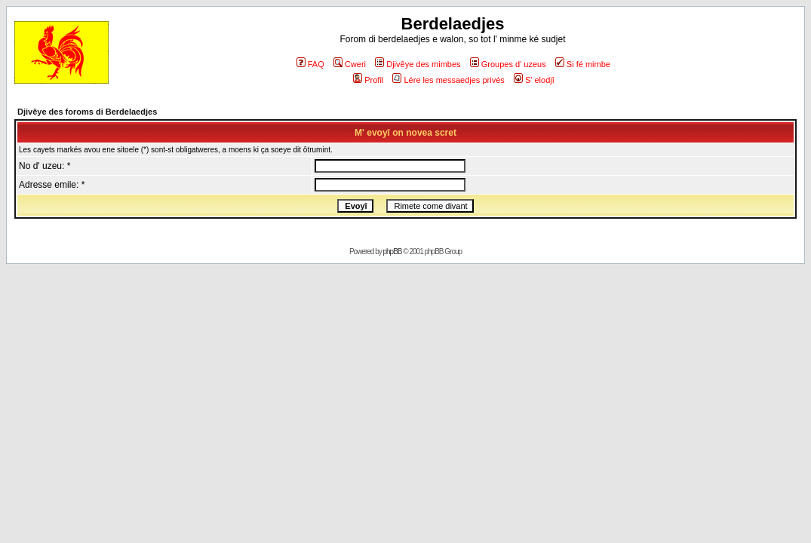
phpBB (392, 251)
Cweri (349, 64)
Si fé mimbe (582, 64)
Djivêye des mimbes (417, 64)
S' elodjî (534, 79)
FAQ (310, 64)
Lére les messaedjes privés (448, 79)
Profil (368, 79)
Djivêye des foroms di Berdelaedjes (87, 111)
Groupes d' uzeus (508, 64)
